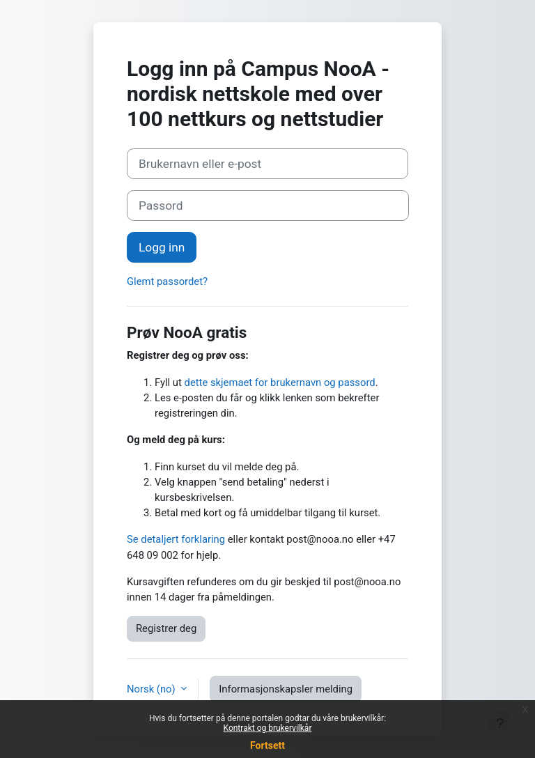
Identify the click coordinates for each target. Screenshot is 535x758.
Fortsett (267, 745)
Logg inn (162, 247)
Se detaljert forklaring (176, 539)
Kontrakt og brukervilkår (268, 728)
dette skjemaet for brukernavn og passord (280, 382)
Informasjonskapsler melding (285, 689)
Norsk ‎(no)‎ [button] (152, 689)
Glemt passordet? (167, 281)
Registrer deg (166, 628)
